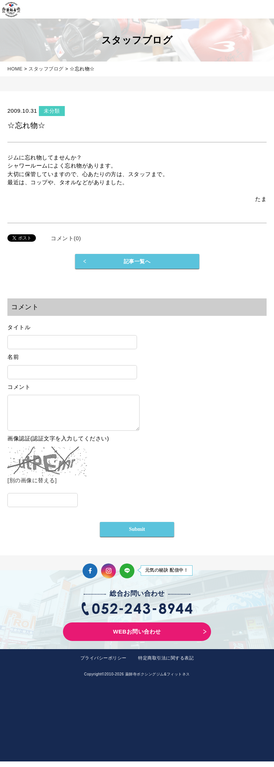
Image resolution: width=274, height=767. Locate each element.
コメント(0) (66, 238)
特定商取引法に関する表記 (166, 663)
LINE (127, 576)
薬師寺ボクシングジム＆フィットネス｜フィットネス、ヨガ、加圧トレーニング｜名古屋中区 (11, 9)
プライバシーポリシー (103, 663)
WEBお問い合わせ (137, 637)
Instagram (108, 576)
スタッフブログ (46, 69)
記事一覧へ (137, 261)
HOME (15, 69)
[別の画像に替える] (32, 486)
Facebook (90, 576)
